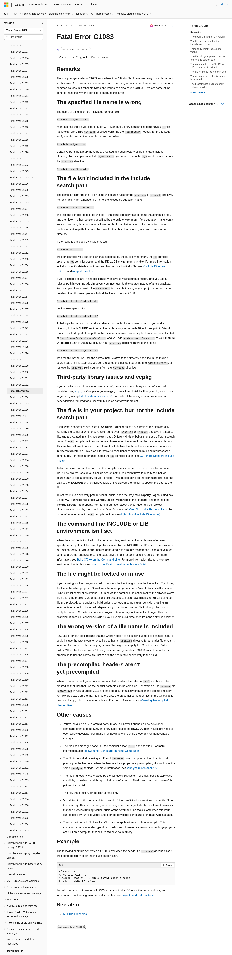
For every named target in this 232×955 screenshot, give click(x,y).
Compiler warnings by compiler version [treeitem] (23, 843)
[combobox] (23, 30)
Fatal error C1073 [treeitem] (19, 322)
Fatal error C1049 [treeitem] (19, 228)
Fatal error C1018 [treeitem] (19, 127)
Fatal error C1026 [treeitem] (19, 171)
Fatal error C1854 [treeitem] (19, 787)
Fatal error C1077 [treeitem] (19, 347)
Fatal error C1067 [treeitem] (19, 297)
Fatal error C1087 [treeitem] (19, 404)
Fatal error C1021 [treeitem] (19, 146)
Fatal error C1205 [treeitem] (19, 598)
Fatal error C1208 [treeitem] (19, 617)
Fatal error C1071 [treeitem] (19, 316)
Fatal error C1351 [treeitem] (19, 699)
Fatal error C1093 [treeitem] (19, 441)
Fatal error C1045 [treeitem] (19, 209)
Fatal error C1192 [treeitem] (19, 567)
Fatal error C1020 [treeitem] (19, 140)
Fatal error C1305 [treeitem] (19, 642)
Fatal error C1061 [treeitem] (19, 278)
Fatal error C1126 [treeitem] (19, 536)
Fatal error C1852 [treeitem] (19, 774)
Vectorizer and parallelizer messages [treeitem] (21, 929)
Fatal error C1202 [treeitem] (19, 592)
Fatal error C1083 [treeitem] (19, 379)
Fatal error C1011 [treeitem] (19, 84)
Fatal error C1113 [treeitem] (19, 504)
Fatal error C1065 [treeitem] (19, 291)
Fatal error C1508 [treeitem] (19, 737)
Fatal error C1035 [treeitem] (19, 190)
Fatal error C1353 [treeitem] (19, 712)
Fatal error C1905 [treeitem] (19, 818)
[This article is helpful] (218, 104)
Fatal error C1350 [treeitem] (19, 693)
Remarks (195, 32)
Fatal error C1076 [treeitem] (19, 341)
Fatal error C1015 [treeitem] (19, 109)
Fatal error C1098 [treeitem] (19, 454)
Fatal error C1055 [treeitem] (19, 259)
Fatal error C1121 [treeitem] (19, 529)
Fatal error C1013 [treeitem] (19, 96)
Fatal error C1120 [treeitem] (19, 523)
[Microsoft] (6, 4)
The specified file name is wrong (207, 36)
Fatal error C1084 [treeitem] (19, 385)
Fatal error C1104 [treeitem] (19, 479)
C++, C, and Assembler (81, 25)
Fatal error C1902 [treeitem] (19, 799)
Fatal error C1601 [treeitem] (19, 755)
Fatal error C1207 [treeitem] (19, 611)
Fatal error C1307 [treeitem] (19, 649)
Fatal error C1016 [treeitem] (19, 115)
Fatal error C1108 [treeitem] (19, 492)
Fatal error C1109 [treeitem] (19, 498)
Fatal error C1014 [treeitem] (19, 102)
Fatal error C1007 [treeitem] (19, 58)
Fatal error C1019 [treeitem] (19, 134)
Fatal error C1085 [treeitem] (19, 391)
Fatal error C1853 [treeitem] (19, 781)
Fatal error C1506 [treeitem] (19, 730)
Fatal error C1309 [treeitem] (19, 661)
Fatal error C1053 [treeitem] (19, 247)
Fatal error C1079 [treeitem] (19, 354)
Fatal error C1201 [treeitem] (19, 586)
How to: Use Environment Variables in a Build (118, 564)
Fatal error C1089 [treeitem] (19, 416)
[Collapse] (42, 23)
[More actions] (172, 26)
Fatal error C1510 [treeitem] (19, 749)
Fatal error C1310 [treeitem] (19, 667)
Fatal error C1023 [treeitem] (19, 159)
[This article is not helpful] (222, 104)
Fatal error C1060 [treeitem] (19, 272)
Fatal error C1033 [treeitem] (19, 184)
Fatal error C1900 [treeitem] (19, 793)
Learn (60, 25)
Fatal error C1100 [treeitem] (19, 467)
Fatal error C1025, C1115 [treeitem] (23, 165)
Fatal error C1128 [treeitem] (19, 542)
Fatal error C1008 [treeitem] (19, 65)
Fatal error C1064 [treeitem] (19, 285)
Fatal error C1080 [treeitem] (19, 360)
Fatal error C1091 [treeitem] (19, 429)
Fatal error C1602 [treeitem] (19, 762)
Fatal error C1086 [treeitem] (19, 398)
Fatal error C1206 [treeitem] (19, 605)
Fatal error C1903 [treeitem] (19, 806)
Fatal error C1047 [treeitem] (19, 222)
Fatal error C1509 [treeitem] (19, 743)
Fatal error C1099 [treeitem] (19, 460)
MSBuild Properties (75, 914)
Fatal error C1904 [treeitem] (19, 812)
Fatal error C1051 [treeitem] (19, 234)
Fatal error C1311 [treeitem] (19, 674)
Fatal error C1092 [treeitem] (19, 435)
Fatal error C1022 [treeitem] (19, 153)
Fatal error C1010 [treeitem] (19, 77)
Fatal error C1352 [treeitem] (19, 705)
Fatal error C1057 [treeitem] (19, 266)
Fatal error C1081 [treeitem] (19, 366)
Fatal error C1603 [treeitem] (19, 768)
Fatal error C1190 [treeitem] (19, 554)
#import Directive (83, 271)
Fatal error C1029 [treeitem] (19, 178)
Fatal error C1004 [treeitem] (19, 46)
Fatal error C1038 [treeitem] (19, 203)
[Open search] (215, 5)
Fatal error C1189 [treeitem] (19, 548)
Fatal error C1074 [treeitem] (19, 328)
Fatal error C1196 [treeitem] (19, 573)
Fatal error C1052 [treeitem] (19, 240)
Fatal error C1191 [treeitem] (19, 561)
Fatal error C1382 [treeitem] (19, 718)
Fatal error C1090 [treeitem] (19, 423)
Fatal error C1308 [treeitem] (19, 655)
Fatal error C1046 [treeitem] (19, 215)
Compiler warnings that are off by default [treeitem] (24, 854)
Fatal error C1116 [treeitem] (19, 511)
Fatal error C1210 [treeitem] (19, 630)
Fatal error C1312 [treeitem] (19, 680)
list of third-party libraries (94, 396)
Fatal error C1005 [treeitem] (19, 52)
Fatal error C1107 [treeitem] (19, 485)
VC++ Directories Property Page (147, 509)
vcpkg (79, 391)
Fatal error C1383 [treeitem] (19, 724)
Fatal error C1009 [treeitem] (19, 71)
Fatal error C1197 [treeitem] (19, 580)
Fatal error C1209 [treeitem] (19, 624)
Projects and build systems (137, 895)
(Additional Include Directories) (140, 514)
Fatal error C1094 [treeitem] (19, 448)
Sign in (224, 4)
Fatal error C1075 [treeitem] (19, 335)
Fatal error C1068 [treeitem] (19, 303)
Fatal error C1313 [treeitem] (19, 686)
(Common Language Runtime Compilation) (112, 750)
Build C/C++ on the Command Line (98, 559)
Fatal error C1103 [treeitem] (19, 473)
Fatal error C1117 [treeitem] (19, 517)
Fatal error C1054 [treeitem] (19, 253)
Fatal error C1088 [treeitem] (19, 410)
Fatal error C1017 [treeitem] (19, 121)
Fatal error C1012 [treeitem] (19, 90)
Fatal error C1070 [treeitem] (19, 310)
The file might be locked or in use (208, 71)
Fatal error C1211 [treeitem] (19, 636)
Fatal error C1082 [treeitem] (19, 372)
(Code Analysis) (142, 768)
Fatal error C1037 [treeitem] (19, 197)
